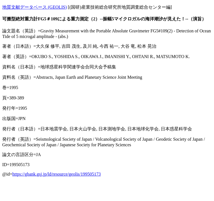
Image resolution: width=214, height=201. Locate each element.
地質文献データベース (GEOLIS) (34, 7)
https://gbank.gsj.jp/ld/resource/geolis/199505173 (56, 174)
